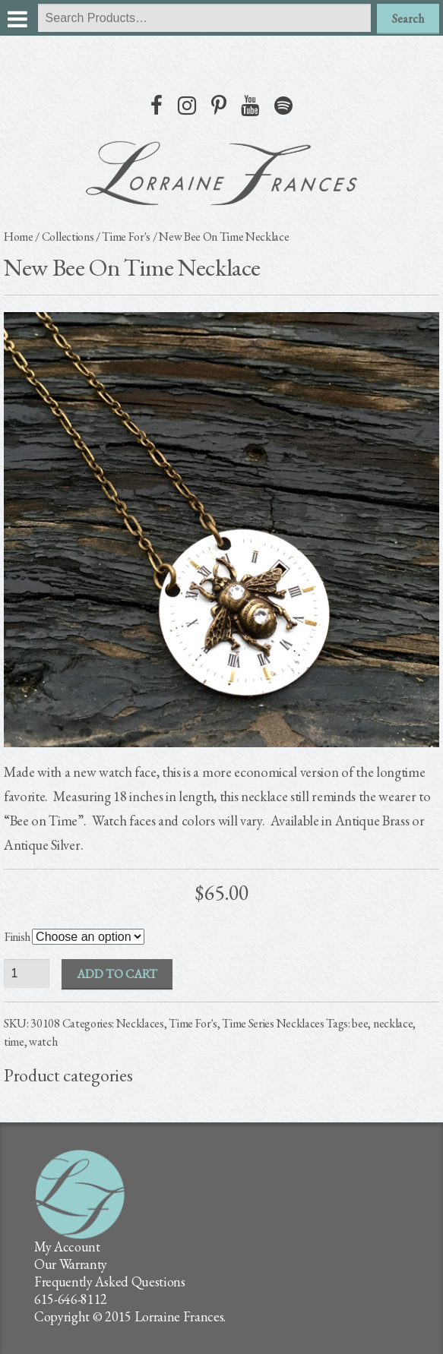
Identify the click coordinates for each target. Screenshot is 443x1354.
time (14, 1041)
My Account (67, 1246)
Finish (17, 937)
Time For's (126, 237)
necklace (393, 1023)
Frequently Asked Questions (109, 1281)
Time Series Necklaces (273, 1023)
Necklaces (140, 1023)
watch (43, 1041)
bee (360, 1023)
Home (18, 237)
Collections (67, 237)
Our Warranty (70, 1264)
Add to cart (117, 974)
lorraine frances (222, 173)
